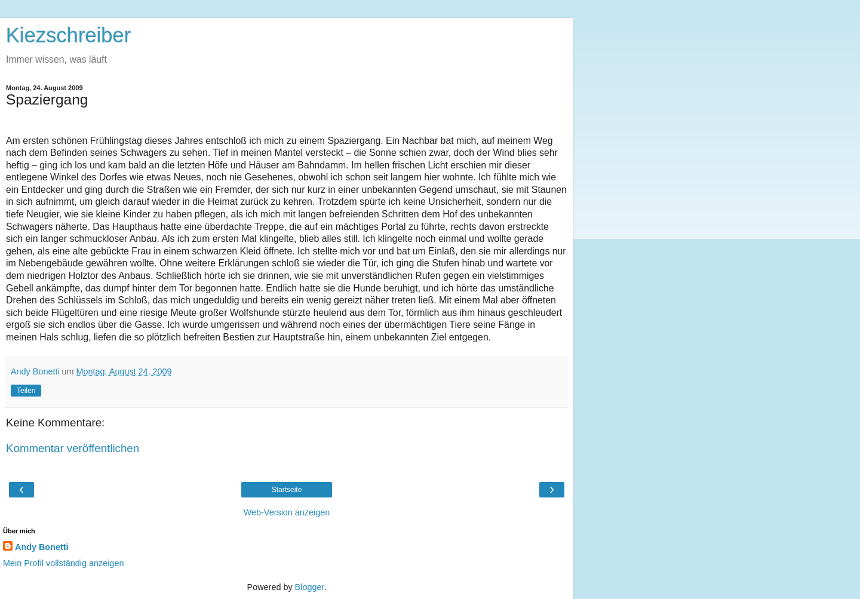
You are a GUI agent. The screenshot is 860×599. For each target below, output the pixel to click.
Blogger (309, 587)
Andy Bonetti (42, 547)
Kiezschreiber (68, 35)
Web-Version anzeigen (287, 512)
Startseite (287, 490)
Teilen (26, 390)
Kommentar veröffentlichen (72, 448)
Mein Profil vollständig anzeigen (63, 563)
